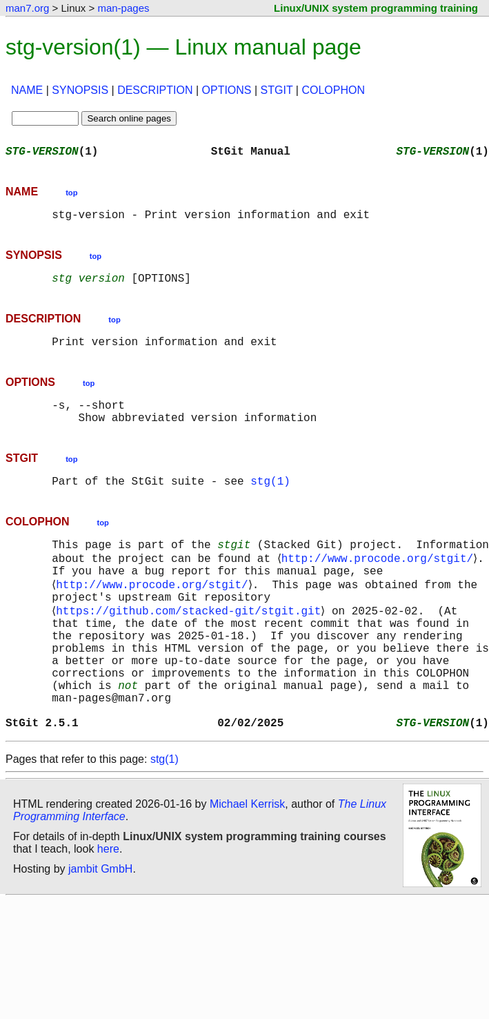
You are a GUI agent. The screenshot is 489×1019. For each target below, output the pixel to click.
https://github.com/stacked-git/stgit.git (191, 642)
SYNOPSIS (80, 90)
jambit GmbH (100, 925)
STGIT (277, 90)
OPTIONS (227, 90)
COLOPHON (333, 90)
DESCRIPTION (154, 90)
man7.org (27, 8)
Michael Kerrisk (247, 860)
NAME (27, 90)
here (108, 905)
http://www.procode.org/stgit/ (379, 581)
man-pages (123, 8)
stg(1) (270, 499)
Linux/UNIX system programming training (376, 8)
